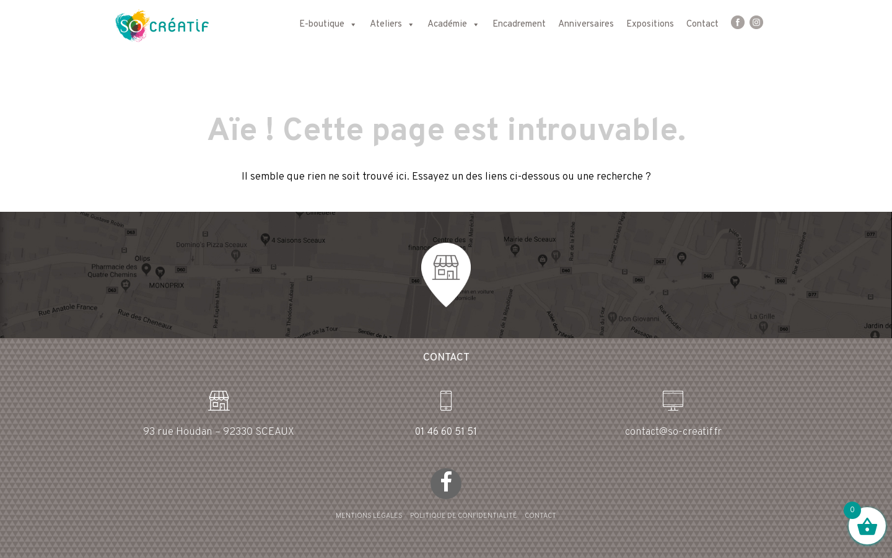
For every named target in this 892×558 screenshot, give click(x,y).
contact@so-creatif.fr (673, 432)
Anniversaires (586, 24)
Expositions (650, 24)
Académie (453, 24)
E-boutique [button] (328, 24)
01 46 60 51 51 (446, 432)
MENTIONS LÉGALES (369, 516)
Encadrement (519, 24)
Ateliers (392, 24)
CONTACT (540, 516)
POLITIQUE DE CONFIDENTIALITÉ (463, 516)
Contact (702, 24)
